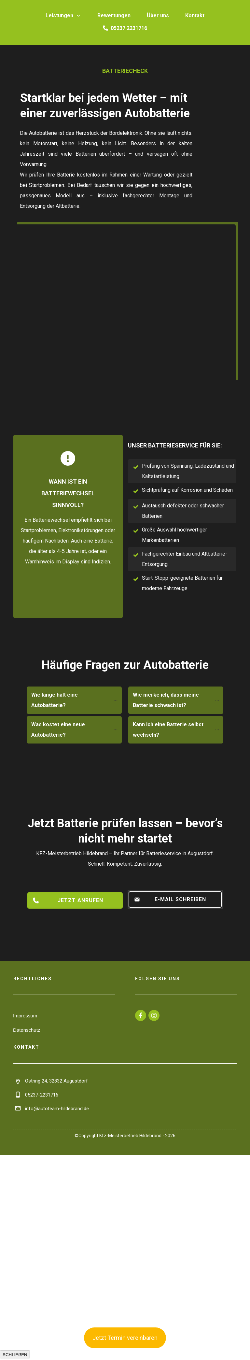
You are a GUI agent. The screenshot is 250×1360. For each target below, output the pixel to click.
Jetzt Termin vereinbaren (125, 1337)
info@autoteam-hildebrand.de (57, 1109)
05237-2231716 (41, 1095)
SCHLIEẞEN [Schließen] (15, 1354)
